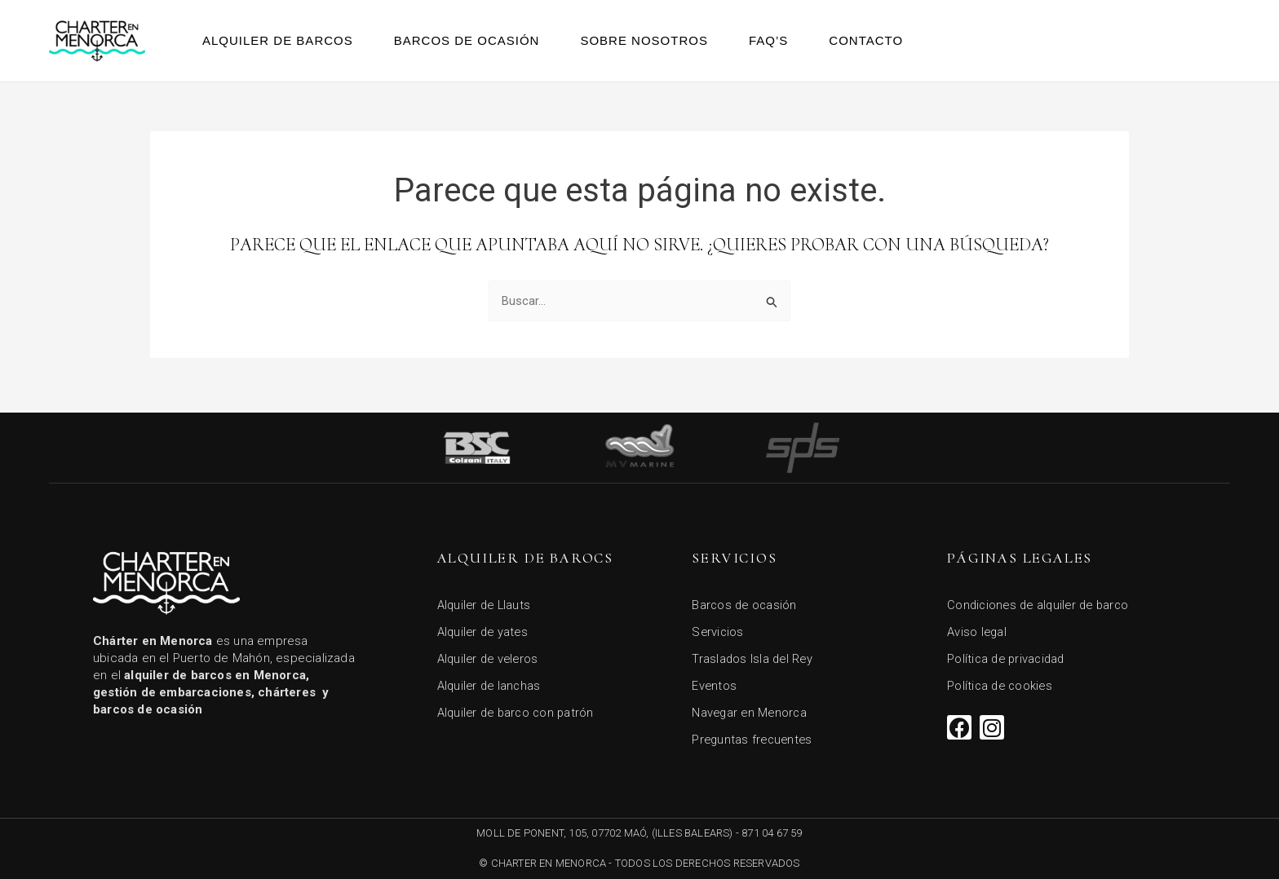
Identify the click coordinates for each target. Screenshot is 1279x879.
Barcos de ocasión (467, 40)
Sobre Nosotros (644, 40)
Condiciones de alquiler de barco (1042, 600)
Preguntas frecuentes (754, 738)
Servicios (718, 628)
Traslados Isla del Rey (754, 655)
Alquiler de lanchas (491, 683)
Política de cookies (1001, 683)
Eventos (714, 683)
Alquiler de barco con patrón (518, 711)
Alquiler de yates (484, 628)
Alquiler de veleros (490, 655)
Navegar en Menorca (751, 711)
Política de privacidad (1008, 655)
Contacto (866, 40)
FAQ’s (768, 40)
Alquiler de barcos (277, 40)
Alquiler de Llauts (486, 600)
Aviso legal (977, 628)
